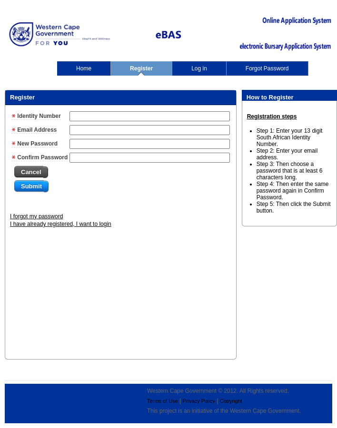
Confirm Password (39, 157)
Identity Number (36, 116)
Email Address (34, 129)
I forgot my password (36, 216)
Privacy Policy (199, 401)
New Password (34, 143)
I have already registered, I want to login (60, 224)
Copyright (231, 401)
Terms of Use (162, 401)
